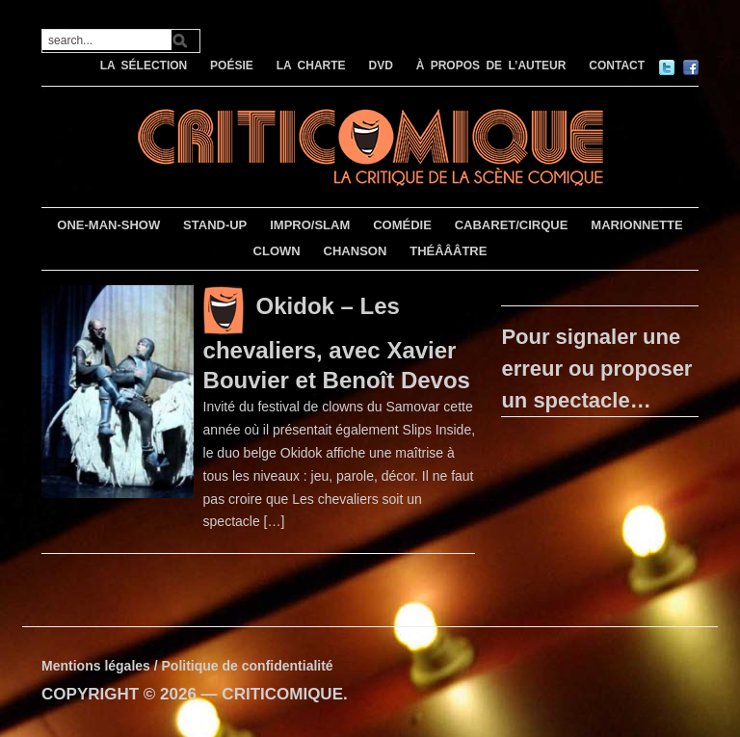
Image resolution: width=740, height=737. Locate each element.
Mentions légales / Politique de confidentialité (187, 665)
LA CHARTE (311, 65)
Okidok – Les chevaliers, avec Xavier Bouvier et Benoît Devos (336, 343)
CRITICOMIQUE (282, 694)
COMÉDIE (402, 225)
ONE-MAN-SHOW (108, 225)
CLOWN (277, 251)
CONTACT (617, 65)
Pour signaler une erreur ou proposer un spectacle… (596, 368)
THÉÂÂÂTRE (448, 251)
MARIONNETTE (636, 225)
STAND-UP (215, 225)
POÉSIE (231, 65)
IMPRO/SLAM (310, 225)
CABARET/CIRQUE (511, 225)
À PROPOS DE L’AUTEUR (491, 65)
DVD (380, 65)
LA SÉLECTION (144, 65)
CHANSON (355, 251)
